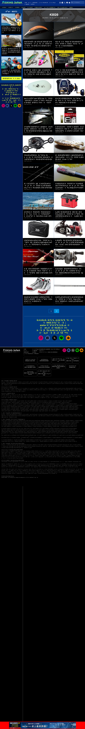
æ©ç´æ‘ (32, 455)
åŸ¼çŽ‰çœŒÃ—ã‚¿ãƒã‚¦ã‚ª (54, 422)
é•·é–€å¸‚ (80, 453)
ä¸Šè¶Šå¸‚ (78, 456)
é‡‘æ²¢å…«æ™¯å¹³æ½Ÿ (61, 396)
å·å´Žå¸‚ (75, 456)
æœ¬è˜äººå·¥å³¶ (37, 473)
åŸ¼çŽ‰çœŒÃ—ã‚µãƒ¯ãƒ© (44, 422)
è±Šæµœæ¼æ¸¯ (46, 461)
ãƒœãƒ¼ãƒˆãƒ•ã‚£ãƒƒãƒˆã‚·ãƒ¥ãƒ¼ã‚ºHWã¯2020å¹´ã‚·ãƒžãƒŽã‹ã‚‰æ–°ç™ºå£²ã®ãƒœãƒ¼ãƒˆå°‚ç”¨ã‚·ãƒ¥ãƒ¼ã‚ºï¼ (38, 299)
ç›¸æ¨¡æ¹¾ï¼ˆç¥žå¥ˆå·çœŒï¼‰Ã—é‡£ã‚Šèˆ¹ (28, 402)
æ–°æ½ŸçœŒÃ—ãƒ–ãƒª (16, 424)
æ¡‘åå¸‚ (30, 456)
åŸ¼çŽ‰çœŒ (34, 382)
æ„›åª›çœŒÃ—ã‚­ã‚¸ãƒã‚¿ (6, 437)
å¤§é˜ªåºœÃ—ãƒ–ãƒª (23, 430)
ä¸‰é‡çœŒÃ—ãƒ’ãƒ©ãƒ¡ (43, 428)
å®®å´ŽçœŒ (18, 447)
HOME (26, 2)
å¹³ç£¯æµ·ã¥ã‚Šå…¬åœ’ (5, 469)
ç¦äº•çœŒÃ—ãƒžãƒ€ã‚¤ (26, 426)
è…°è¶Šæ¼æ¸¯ (60, 394)
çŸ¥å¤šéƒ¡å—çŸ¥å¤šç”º (22, 389)
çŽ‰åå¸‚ (43, 456)
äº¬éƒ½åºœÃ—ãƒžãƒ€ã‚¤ (72, 428)
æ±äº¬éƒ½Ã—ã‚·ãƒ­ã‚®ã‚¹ (42, 423)
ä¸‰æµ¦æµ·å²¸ (3, 465)
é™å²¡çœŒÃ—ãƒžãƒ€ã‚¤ (46, 426)
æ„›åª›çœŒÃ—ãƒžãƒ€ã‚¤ (71, 435)
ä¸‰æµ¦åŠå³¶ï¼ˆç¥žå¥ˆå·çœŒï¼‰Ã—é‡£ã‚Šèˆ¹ (10, 402)
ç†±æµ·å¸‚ (44, 389)
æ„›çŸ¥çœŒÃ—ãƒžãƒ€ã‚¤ (6, 428)
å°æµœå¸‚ (12, 389)
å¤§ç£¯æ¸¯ (38, 470)
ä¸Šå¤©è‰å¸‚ (58, 453)
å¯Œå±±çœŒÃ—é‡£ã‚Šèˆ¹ (73, 409)
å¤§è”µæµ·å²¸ (56, 465)
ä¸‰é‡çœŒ (79, 382)
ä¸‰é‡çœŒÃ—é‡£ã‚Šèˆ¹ (34, 408)
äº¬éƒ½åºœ (19, 383)
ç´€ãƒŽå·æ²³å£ (31, 473)
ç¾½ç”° (32, 466)
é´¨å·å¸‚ (29, 388)
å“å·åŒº (48, 389)
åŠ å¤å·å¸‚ (55, 456)
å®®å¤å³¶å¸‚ (4, 453)
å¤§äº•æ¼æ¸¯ (44, 397)
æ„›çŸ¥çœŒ (69, 382)
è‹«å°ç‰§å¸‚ (38, 456)
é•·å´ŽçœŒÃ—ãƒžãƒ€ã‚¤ (29, 439)
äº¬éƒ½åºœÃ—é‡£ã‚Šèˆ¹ (15, 408)
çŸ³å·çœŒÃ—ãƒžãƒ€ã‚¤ (5, 426)
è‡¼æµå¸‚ (10, 455)
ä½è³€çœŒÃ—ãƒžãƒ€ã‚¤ (77, 437)
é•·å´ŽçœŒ (70, 383)
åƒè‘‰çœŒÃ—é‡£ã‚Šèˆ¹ (50, 405)
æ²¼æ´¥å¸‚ (60, 388)
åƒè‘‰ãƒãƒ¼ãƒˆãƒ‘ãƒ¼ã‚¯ (48, 469)
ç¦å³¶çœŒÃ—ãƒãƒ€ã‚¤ (6, 422)
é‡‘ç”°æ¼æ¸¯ (54, 396)
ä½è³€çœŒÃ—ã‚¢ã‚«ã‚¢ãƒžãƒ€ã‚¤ (18, 439)
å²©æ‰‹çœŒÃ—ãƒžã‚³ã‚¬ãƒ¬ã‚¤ (29, 420)
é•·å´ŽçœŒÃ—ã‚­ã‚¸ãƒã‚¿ (38, 439)
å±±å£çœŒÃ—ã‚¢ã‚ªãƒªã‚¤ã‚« (71, 432)
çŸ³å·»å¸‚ (75, 451)
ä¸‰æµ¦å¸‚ (16, 388)
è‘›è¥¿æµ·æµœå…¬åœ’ (77, 461)
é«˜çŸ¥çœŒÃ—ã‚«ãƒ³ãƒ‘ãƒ (16, 437)
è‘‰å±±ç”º (3, 456)
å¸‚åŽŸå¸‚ (21, 458)
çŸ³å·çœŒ (60, 382)
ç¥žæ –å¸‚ (72, 389)
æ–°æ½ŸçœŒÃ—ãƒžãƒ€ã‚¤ (6, 424)
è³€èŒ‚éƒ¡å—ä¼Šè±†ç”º (78, 389)
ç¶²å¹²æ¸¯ (14, 473)
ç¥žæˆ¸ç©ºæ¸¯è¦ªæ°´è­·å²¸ (51, 470)
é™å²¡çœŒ (74, 382)
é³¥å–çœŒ (38, 383)
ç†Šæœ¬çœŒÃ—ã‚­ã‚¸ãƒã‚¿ (6, 441)
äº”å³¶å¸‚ (42, 453)
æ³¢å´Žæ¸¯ (63, 397)
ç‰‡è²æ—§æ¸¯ (75, 396)
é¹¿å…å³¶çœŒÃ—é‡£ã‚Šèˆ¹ (54, 409)
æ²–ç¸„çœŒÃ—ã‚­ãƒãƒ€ (62, 441)
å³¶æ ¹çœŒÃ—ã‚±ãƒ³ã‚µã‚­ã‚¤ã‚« (52, 431)
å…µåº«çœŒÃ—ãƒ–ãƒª (32, 430)
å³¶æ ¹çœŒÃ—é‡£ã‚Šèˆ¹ (25, 410)
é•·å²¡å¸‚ (13, 391)
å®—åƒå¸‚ (8, 388)
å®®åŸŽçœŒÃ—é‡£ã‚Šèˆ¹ (25, 408)
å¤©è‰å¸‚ (15, 455)
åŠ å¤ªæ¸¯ (76, 394)
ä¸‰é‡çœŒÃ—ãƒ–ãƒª (25, 428)
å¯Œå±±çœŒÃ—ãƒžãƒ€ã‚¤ (46, 424)
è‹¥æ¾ (76, 465)
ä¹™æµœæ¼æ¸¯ (48, 396)
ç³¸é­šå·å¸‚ (34, 456)
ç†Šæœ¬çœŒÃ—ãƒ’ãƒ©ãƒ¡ (69, 439)
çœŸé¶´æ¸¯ (55, 394)
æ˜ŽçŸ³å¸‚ (80, 388)
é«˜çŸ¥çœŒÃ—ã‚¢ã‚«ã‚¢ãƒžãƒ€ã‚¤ (36, 437)
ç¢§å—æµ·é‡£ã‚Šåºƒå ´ (63, 465)
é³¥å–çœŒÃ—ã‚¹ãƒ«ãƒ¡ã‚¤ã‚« (40, 431)
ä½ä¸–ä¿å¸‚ (77, 452)
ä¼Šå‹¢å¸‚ (24, 453)
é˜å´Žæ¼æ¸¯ (13, 394)
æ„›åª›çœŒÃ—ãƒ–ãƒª (79, 435)
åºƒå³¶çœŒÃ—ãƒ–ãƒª (49, 432)
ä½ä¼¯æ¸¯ (19, 470)
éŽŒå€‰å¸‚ (32, 389)
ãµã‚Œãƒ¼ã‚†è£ (27, 466)
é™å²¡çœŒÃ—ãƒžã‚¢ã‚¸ (64, 426)
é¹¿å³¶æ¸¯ (26, 461)
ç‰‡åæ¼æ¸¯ (50, 397)
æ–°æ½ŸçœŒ (50, 382)
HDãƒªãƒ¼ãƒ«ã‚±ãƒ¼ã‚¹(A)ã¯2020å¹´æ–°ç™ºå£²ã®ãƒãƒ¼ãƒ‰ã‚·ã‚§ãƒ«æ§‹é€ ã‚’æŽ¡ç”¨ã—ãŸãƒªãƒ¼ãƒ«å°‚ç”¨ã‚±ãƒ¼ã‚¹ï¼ (38, 242)
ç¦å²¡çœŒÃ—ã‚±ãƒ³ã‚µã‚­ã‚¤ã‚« (66, 437)
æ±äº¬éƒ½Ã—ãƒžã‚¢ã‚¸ (24, 423)
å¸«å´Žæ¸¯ (76, 466)
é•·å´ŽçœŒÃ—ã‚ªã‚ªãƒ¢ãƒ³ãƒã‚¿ (49, 439)
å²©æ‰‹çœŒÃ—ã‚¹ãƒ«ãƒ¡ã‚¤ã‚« (7, 420)
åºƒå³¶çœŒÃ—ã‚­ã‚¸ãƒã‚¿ (40, 432)
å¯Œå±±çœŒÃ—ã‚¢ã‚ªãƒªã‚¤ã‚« (35, 424)
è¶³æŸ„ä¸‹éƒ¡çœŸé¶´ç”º (70, 388)
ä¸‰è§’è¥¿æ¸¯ (72, 470)
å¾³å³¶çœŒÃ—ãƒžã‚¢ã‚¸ (24, 435)
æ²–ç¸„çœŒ (10, 384)
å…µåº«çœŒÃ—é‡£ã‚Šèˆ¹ (35, 406)
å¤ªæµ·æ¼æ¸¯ (38, 397)
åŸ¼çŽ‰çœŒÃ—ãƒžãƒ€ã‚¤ (64, 422)
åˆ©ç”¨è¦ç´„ (41, 350)
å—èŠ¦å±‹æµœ (10, 465)
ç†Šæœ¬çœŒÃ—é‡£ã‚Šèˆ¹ (34, 409)
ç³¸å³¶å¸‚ (8, 389)
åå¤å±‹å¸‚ (15, 452)
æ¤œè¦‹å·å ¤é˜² (55, 466)
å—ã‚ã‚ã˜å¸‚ (4, 458)
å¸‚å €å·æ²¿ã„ (4, 397)
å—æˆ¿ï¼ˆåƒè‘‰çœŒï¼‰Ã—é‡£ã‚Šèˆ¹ (48, 403)
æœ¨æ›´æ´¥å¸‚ (55, 451)
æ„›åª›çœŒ (61, 383)
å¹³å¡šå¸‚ (16, 391)
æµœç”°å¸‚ (54, 453)
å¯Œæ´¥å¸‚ (56, 388)
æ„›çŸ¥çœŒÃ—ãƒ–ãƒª (73, 426)
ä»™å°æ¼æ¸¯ (44, 470)
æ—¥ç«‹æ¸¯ (45, 466)
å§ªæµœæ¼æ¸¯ (57, 397)
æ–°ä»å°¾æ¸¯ (25, 473)
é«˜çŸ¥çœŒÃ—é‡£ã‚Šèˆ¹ (24, 409)
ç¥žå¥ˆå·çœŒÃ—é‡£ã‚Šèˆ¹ (40, 405)
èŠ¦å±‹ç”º (48, 455)
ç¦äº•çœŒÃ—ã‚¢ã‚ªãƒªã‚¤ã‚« (36, 426)
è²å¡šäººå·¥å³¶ (52, 461)
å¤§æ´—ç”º (46, 453)
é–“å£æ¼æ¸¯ (19, 394)
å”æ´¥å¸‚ (14, 453)
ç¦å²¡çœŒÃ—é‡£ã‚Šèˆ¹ (68, 405)
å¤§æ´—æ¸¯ (32, 397)
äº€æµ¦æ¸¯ (10, 473)
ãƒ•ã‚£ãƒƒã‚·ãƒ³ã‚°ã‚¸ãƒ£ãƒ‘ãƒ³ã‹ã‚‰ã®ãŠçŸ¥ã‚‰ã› (49, 349)
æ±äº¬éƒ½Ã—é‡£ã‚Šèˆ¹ (5, 406)
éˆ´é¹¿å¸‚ (28, 455)
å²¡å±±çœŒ (28, 383)
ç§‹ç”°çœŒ (19, 444)
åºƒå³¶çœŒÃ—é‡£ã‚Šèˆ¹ (54, 406)
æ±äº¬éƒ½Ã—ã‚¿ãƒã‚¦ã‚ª (33, 423)
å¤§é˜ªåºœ (3, 383)
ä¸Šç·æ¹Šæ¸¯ (71, 394)
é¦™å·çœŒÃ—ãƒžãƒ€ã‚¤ (41, 435)
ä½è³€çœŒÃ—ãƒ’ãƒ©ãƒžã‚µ (6, 439)
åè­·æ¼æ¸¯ (66, 466)
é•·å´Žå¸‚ (16, 451)
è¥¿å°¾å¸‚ (37, 455)
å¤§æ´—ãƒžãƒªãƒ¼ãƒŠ (42, 465)
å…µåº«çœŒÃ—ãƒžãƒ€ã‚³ (50, 430)
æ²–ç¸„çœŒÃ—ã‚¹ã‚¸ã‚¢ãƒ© (52, 441)
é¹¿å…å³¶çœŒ (4, 384)
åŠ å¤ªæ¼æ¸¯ (58, 461)
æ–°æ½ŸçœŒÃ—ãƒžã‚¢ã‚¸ (25, 424)
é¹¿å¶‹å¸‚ (25, 388)
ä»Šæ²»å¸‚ (50, 453)
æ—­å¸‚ (28, 389)
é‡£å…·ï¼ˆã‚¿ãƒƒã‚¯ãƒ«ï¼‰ (62, 7)
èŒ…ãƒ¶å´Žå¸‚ (28, 453)
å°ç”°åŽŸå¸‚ (40, 388)
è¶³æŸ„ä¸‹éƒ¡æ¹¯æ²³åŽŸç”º (55, 389)
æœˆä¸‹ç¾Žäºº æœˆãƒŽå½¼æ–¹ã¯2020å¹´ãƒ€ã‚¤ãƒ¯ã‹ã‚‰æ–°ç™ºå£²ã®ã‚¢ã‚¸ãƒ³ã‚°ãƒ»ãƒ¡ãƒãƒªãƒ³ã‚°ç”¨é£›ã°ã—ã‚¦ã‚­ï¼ (38, 100)
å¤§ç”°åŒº (68, 389)
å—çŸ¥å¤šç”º (34, 453)
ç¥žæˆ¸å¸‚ (79, 451)
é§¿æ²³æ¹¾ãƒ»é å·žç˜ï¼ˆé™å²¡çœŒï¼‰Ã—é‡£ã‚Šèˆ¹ (11, 403)
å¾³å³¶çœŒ (56, 383)
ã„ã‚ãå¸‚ (20, 455)
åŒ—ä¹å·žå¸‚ (3, 389)
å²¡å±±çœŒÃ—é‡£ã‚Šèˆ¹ (5, 409)
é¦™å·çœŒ (52, 383)
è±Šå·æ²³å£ (71, 466)
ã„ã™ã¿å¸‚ (21, 388)
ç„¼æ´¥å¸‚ (24, 455)
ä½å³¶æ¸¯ (10, 396)
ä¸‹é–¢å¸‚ (40, 451)
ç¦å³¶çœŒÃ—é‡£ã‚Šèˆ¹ (15, 410)
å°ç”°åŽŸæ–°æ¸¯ (44, 394)
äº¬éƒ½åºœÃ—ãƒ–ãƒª (64, 428)
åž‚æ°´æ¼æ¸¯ (21, 469)
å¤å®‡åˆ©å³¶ (19, 473)
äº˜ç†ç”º (76, 453)
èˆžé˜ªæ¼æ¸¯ (36, 461)
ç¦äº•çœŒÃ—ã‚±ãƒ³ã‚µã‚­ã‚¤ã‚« (16, 426)
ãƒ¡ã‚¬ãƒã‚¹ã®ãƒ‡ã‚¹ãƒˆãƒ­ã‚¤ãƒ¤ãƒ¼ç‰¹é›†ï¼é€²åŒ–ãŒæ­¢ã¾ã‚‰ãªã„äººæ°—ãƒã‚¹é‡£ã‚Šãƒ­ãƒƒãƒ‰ (69, 44)
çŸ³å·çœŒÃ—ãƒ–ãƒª (64, 424)
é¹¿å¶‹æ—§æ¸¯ (25, 394)
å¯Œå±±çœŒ (55, 382)
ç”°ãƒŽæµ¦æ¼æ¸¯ (25, 470)
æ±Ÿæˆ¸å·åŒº (63, 389)
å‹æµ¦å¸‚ (36, 388)
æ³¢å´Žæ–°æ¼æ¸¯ (49, 465)
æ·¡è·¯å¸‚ (64, 451)
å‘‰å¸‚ (12, 452)
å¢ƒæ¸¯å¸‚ (23, 391)
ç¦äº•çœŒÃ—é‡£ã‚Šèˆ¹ (26, 406)
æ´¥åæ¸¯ (8, 470)
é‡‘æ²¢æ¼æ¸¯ (31, 394)
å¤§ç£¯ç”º (72, 453)
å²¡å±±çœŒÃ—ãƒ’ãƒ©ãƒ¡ (23, 432)
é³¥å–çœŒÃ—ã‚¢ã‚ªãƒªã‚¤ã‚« (29, 431)
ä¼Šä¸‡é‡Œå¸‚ (19, 453)
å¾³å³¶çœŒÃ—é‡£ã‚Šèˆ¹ (43, 409)
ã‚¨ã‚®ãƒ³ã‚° (17, 7)
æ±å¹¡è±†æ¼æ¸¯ (61, 469)
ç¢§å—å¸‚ (66, 455)
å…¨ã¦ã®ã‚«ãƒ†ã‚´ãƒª (43, 2)
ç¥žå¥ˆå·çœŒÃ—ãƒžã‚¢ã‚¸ (52, 423)
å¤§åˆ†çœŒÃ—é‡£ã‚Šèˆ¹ (44, 410)
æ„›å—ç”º (68, 453)
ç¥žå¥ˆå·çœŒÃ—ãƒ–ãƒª (72, 423)
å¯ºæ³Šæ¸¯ (42, 396)
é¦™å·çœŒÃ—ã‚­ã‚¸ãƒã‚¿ (61, 435)
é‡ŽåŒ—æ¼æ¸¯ (16, 465)
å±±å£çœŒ (33, 383)
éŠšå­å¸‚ (20, 391)
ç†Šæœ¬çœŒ (75, 383)
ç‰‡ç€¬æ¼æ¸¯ (4, 473)
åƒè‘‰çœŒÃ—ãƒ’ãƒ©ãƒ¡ (5, 423)
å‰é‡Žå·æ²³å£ (60, 470)
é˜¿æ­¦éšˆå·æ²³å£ (14, 469)
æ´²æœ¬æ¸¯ (77, 470)
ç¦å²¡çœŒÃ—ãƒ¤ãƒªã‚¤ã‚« (56, 437)
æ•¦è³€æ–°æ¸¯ (40, 469)
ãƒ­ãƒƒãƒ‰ (71, 7)
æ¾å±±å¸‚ (53, 452)
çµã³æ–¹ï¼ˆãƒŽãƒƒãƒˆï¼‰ (49, 7)
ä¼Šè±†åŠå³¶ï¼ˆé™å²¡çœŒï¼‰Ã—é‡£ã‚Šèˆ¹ (31, 403)
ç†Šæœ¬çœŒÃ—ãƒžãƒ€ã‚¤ (60, 439)
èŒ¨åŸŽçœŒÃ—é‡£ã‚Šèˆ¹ (78, 405)
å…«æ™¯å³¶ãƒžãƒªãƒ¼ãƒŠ (19, 466)
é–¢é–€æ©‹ (61, 466)
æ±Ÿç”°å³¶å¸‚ (45, 452)
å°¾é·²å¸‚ (59, 456)
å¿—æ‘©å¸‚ (20, 452)
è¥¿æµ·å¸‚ (69, 455)
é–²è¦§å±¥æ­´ (27, 4)
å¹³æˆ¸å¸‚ (72, 451)
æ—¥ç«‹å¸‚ (32, 388)
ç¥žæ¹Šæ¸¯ (3, 394)
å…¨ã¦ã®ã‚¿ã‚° (52, 2)
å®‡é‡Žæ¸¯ (70, 461)
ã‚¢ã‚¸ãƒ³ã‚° (24, 7)
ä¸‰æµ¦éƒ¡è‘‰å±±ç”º (8, 391)
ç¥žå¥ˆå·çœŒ (29, 382)
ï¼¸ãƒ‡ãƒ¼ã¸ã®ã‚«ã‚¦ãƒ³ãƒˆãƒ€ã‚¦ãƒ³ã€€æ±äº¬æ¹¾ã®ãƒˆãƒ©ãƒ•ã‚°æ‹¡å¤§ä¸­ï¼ (11, 71)
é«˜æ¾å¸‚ (7, 456)
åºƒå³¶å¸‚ (35, 389)
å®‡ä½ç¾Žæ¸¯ (24, 396)
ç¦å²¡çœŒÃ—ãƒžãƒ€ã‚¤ (46, 437)
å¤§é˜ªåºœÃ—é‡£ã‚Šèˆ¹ (73, 406)
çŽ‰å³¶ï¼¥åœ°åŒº (71, 465)
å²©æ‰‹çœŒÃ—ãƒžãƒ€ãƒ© (18, 420)
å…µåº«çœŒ (8, 383)
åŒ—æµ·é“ (3, 382)
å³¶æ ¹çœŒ (43, 383)
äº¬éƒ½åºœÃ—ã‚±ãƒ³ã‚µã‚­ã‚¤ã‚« (54, 428)
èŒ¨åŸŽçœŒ (44, 382)
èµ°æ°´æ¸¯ (18, 396)
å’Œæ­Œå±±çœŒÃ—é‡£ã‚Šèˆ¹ (16, 406)
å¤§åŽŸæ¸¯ (8, 394)
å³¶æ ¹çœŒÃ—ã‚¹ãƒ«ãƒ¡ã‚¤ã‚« (63, 431)
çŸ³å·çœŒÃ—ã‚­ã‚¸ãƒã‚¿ (72, 424)
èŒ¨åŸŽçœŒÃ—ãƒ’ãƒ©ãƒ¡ (33, 422)
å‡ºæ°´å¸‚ (14, 458)
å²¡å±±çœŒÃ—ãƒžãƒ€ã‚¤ (14, 432)
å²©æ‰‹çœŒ (8, 382)
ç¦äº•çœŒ (65, 382)
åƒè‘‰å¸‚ (40, 455)
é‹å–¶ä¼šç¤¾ (35, 353)
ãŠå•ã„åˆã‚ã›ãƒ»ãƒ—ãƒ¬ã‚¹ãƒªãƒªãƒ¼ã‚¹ (48, 352)
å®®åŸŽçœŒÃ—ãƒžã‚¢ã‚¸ (49, 420)
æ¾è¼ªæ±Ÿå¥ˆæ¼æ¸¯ (31, 396)
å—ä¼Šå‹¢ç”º (10, 453)
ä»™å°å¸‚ (61, 455)
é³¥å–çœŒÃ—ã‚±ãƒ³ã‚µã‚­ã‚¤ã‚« (18, 431)
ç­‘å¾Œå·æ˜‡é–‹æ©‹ (69, 469)
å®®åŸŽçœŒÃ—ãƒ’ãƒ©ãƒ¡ (39, 420)
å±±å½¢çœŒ (29, 444)
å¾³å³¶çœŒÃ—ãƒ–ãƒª (15, 435)
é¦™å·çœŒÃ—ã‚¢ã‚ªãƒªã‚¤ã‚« (51, 435)
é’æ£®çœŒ (8, 444)
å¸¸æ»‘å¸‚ (41, 452)
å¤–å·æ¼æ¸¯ (15, 397)
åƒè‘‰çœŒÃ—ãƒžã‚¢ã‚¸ (15, 423)
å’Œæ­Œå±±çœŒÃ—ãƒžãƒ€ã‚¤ (60, 430)
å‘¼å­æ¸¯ (80, 465)
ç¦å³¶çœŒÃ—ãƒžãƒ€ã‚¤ (69, 420)
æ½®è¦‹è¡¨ (33, 4)
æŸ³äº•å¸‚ (50, 456)
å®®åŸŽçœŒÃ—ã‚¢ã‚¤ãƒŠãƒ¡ (59, 420)
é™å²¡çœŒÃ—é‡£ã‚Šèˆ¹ (59, 405)
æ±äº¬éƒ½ (24, 382)
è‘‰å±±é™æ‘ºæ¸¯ (26, 397)
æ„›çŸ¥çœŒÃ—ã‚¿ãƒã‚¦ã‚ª (16, 428)
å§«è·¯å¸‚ (50, 451)
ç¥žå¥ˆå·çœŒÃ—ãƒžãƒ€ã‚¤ (62, 423)
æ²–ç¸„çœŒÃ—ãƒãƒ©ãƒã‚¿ (72, 441)
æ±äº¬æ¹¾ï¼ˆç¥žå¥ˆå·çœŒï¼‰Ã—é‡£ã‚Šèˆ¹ (61, 402)
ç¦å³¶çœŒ (19, 382)
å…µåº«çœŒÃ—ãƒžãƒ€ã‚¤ (40, 430)
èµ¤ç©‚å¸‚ (63, 456)
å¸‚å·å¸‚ (21, 456)
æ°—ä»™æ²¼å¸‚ (12, 456)
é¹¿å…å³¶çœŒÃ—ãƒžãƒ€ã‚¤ (42, 441)
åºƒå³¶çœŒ (24, 383)
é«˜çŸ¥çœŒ (47, 383)
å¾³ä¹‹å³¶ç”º (78, 455)
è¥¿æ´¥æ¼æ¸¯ (68, 397)
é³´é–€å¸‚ (24, 451)
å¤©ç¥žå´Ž (50, 466)
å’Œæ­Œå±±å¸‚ (51, 388)
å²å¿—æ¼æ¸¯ (4, 396)
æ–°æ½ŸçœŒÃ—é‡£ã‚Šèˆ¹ (64, 406)
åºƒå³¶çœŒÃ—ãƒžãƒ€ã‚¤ (31, 432)
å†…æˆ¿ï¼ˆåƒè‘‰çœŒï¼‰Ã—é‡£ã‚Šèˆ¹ (8, 405)
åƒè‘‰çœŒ (39, 382)
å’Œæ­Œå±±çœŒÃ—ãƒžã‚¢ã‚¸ (6, 431)
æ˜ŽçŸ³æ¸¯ (14, 396)
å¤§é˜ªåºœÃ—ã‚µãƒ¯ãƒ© (15, 430)
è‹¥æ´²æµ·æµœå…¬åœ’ (5, 461)
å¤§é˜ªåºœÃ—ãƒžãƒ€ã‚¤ (5, 430)
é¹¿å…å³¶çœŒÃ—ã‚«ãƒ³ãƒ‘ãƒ (17, 441)
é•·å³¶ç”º (57, 452)
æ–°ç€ (29, 2)
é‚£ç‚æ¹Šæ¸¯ (20, 397)
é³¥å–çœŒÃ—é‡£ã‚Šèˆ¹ (44, 408)
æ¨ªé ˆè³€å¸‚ (3, 388)
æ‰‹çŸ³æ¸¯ (80, 394)
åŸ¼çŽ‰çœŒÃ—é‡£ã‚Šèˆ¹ (74, 408)
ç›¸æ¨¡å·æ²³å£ (23, 465)
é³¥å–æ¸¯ (75, 469)
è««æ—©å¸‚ (10, 458)
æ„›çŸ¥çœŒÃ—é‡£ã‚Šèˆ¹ (45, 406)
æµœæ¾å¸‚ (20, 451)
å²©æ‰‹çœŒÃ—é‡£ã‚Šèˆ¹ (6, 410)
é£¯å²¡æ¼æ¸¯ (50, 394)
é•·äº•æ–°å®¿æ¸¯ (68, 396)
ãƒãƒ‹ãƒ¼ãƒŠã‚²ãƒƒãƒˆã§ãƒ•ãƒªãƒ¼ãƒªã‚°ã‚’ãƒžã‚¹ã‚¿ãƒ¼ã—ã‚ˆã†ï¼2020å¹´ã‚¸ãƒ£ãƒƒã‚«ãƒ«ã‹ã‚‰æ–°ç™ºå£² (69, 157)
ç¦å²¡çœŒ (66, 383)
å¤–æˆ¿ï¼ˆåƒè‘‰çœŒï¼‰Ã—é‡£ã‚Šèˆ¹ (44, 402)
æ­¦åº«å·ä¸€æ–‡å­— (32, 470)
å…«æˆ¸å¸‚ (54, 455)
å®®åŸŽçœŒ (14, 382)
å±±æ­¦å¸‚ (2, 391)
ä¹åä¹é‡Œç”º (45, 451)
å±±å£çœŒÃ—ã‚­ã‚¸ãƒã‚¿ (6, 435)
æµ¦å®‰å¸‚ (72, 452)
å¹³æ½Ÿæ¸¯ (10, 397)
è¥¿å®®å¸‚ (67, 456)
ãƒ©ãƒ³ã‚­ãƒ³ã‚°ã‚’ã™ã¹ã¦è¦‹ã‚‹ (11, 78)
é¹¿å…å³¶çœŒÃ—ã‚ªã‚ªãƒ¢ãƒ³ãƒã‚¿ (30, 441)
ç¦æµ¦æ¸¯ (38, 396)
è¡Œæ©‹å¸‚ (73, 455)
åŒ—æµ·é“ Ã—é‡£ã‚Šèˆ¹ (54, 408)
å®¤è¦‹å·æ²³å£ (14, 470)
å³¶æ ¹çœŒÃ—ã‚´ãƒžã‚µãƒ (74, 431)
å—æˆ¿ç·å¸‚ (45, 388)
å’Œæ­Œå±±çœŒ (14, 383)
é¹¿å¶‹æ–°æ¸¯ (66, 394)
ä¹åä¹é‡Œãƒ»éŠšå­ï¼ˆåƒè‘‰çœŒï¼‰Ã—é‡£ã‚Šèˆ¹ (66, 403)
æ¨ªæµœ (41, 461)
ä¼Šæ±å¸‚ (76, 388)
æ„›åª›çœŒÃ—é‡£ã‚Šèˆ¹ (15, 409)
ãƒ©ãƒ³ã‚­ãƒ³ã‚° (35, 2)
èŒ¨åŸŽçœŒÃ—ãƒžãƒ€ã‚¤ (15, 422)
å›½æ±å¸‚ (18, 458)
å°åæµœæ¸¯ (65, 461)
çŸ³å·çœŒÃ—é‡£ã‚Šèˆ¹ (53, 410)
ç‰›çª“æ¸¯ (55, 469)
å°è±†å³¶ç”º (28, 452)
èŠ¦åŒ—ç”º (64, 453)
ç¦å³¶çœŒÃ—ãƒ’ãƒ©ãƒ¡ (78, 420)
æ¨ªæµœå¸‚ (12, 388)
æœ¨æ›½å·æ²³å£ (5, 466)
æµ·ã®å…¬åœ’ (80, 469)
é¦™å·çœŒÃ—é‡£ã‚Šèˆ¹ (34, 410)
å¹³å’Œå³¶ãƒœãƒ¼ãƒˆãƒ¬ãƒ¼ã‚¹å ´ (32, 465)
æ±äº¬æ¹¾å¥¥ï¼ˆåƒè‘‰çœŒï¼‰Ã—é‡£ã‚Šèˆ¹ (25, 405)
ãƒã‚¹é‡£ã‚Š (30, 7)
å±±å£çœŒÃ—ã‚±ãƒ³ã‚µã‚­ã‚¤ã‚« (59, 432)
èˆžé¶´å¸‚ (58, 455)
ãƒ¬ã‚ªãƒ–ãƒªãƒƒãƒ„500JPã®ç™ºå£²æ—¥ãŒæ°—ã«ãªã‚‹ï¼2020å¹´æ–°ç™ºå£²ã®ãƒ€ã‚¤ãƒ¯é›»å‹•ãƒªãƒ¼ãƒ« (69, 100)
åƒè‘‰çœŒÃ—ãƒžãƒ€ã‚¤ (74, 422)
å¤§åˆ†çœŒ (80, 383)
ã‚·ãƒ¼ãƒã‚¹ (10, 7)
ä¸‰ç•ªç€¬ (22, 461)
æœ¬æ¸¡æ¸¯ (26, 469)
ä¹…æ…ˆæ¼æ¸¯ (37, 394)
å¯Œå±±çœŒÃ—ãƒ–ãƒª (55, 424)
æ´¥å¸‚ (69, 452)
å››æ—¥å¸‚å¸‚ (37, 452)
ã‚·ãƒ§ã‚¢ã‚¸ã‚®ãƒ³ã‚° (38, 7)
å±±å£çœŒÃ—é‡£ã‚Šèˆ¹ (64, 408)
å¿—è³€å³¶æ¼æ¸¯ (53, 473)
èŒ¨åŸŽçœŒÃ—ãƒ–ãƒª (25, 422)
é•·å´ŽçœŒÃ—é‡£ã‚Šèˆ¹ (64, 409)
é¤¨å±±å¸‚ (64, 388)
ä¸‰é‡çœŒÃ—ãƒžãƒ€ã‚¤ (34, 428)
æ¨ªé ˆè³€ (36, 469)
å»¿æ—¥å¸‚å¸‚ (17, 456)
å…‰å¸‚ (51, 455)
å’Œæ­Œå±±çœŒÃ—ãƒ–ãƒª (70, 430)
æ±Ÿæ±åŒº (39, 389)
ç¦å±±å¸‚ (61, 452)
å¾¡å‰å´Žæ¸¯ (31, 469)
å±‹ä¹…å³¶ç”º (25, 456)
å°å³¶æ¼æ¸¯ (67, 470)
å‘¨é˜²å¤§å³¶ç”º (11, 451)
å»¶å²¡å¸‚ (2, 452)
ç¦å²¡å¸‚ (15, 389)
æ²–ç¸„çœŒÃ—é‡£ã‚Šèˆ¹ (5, 408)
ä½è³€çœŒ (70, 415)
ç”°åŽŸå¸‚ (3, 455)
